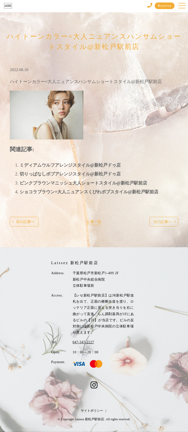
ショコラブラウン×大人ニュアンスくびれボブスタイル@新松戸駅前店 (89, 191)
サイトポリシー (92, 410)
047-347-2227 (83, 342)
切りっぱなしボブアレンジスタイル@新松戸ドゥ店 (70, 174)
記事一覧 (94, 222)
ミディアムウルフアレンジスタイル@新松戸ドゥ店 (70, 165)
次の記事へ (162, 222)
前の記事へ (25, 222)
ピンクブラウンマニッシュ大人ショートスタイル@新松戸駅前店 (83, 183)
